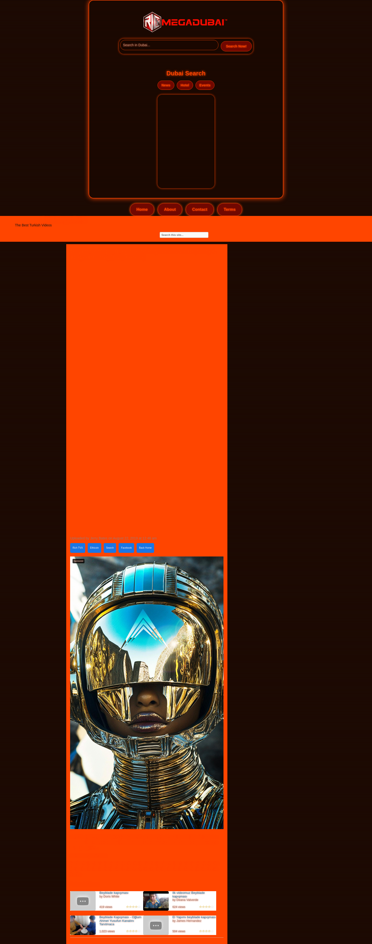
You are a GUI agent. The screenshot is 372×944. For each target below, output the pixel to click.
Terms (230, 209)
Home (142, 209)
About (170, 209)
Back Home (145, 547)
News (165, 85)
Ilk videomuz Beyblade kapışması (188, 894)
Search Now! (236, 46)
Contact (199, 209)
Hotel (185, 85)
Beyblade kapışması (114, 893)
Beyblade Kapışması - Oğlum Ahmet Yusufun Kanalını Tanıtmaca (120, 920)
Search (110, 547)
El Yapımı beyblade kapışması (194, 917)
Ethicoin (94, 547)
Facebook (126, 547)
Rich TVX (78, 547)
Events (205, 85)
